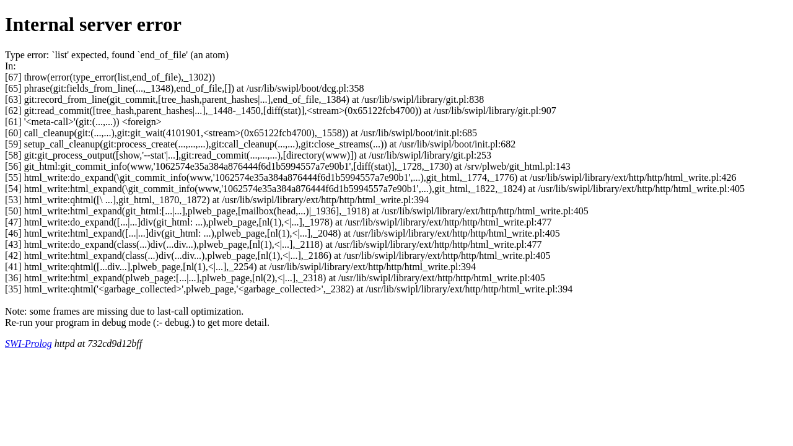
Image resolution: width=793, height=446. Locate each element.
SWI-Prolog (28, 343)
